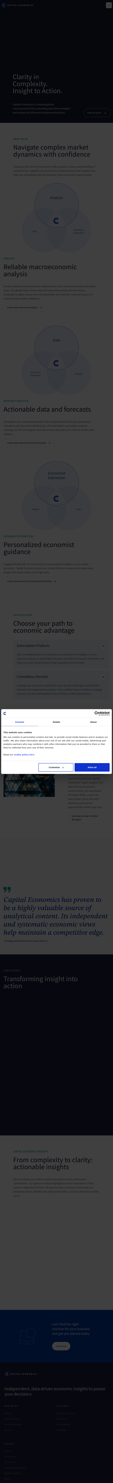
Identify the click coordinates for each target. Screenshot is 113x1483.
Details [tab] (56, 722)
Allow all (92, 767)
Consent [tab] (19, 722)
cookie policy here (24, 754)
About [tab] (93, 722)
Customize (56, 767)
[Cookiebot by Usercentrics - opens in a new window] (97, 713)
